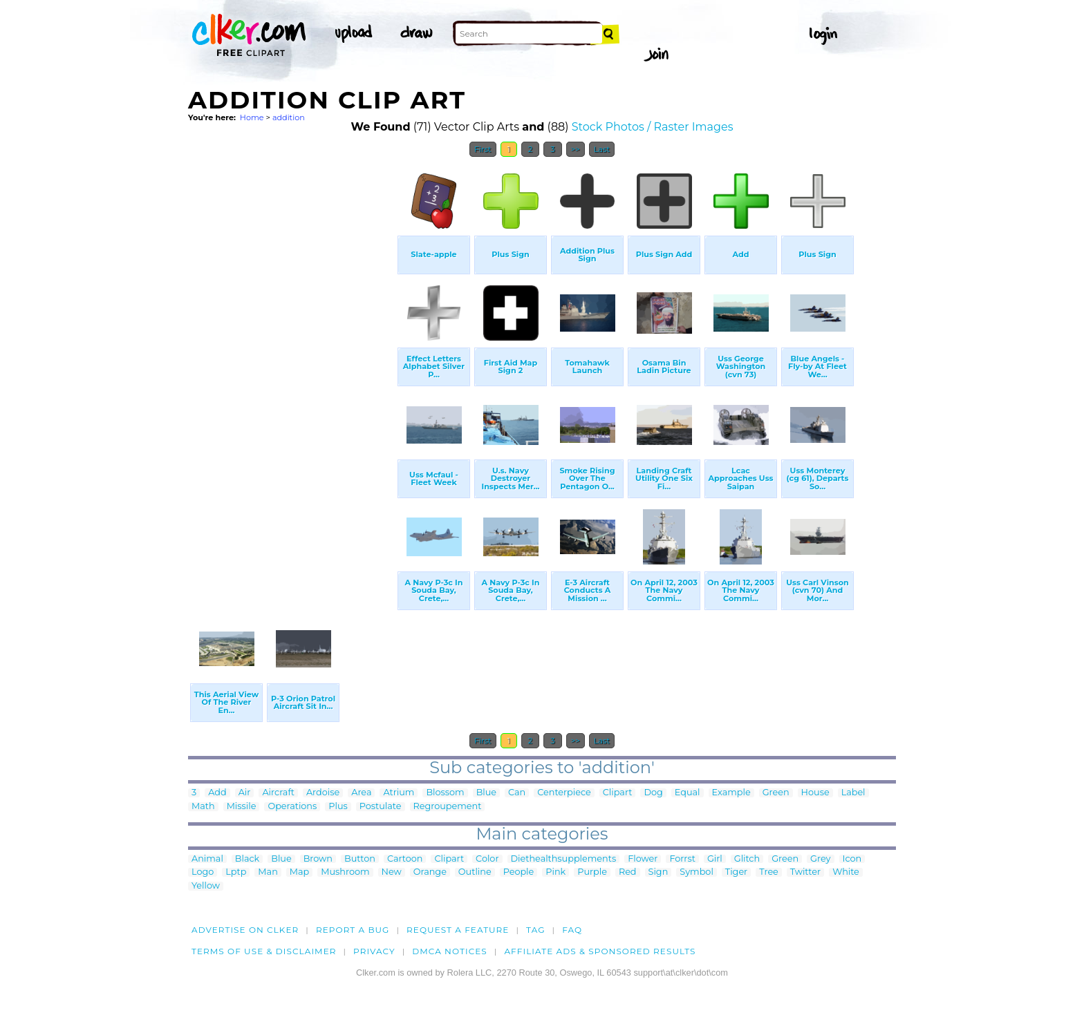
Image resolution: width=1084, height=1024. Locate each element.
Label (853, 792)
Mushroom (345, 872)
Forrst (682, 859)
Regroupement (447, 806)
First (483, 149)
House (815, 792)
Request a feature (457, 930)
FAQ (572, 930)
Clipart (618, 792)
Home (252, 117)
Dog (653, 792)
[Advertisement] (291, 371)
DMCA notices (449, 951)
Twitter (805, 872)
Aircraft (278, 792)
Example (731, 792)
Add (217, 792)
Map (299, 872)
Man (267, 872)
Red (628, 872)
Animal (207, 859)
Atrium (398, 792)
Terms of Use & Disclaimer (264, 951)
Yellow (205, 886)
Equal (687, 792)
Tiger (736, 872)
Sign (658, 872)
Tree (768, 872)
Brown (318, 859)
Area (361, 792)
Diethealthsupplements (564, 859)
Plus (337, 806)
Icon (852, 859)
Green (776, 792)
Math (203, 806)
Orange (430, 872)
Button (359, 859)
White (845, 872)
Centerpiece (564, 792)
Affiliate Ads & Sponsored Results (599, 951)
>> (575, 149)
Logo (202, 872)
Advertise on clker (245, 930)
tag (535, 930)
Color (487, 859)
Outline (475, 872)
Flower (642, 859)
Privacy (374, 951)
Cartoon (405, 859)
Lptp (235, 872)
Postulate (380, 806)
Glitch (747, 859)
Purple (592, 872)
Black (247, 859)
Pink (555, 872)
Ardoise (322, 792)
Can (516, 792)
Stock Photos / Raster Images (652, 126)
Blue (486, 792)
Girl (714, 859)
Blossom (445, 792)
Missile (241, 806)
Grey (820, 859)
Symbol (696, 872)
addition (288, 117)
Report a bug (353, 930)
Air (245, 792)
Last (602, 149)
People (518, 872)
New (392, 872)
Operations (292, 806)
